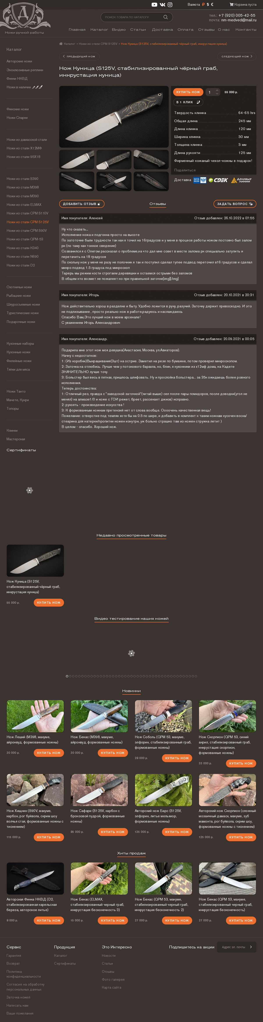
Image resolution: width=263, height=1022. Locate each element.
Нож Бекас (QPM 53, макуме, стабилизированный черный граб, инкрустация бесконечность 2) (161, 904)
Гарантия (14, 955)
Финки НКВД (17, 78)
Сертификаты (65, 963)
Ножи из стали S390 (22, 178)
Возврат (13, 963)
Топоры (13, 408)
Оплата (186, 29)
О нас (224, 29)
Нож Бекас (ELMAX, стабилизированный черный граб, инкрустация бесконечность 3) (97, 904)
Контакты (246, 29)
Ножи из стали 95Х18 (23, 156)
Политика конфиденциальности (24, 974)
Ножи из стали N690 (23, 256)
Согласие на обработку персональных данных (25, 986)
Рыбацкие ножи (19, 295)
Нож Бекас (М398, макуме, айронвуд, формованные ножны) (96, 740)
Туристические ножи (23, 313)
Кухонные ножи (18, 352)
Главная (77, 29)
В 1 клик (188, 102)
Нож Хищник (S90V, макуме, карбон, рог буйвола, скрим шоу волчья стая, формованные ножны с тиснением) (35, 818)
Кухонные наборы (20, 343)
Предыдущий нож (79, 56)
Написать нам (17, 1005)
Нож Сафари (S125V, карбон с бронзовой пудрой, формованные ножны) (98, 816)
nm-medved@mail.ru (238, 19)
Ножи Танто (16, 391)
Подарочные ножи (21, 321)
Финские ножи (18, 109)
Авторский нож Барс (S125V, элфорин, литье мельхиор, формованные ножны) (158, 816)
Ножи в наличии (25, 87)
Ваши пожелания (20, 1013)
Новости (109, 955)
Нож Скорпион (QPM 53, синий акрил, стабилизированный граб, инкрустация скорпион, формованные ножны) (225, 745)
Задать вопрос (235, 204)
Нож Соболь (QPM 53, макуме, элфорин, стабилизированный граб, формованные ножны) (163, 742)
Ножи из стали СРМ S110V (27, 213)
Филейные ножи (19, 361)
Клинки (12, 430)
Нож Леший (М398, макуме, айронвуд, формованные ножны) (32, 740)
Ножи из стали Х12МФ (24, 148)
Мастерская (16, 439)
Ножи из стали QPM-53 (25, 239)
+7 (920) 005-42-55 (237, 15)
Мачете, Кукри (18, 400)
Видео (119, 29)
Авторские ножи (19, 61)
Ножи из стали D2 (21, 265)
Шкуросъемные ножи (23, 304)
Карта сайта (111, 987)
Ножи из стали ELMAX (24, 204)
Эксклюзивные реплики (25, 70)
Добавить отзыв (82, 204)
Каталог (99, 29)
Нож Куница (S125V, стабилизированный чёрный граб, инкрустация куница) (33, 586)
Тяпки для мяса (18, 369)
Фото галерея (113, 979)
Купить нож (188, 92)
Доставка (162, 29)
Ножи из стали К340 (23, 248)
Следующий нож (237, 56)
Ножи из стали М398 (23, 187)
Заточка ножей (18, 997)
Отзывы (206, 29)
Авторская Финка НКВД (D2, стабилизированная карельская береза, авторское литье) (32, 904)
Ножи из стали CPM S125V (28, 222)
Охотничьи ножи (19, 287)
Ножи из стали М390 (23, 196)
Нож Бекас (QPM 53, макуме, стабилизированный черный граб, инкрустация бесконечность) (225, 904)
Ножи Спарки (17, 117)
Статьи (138, 29)
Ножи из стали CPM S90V (27, 230)
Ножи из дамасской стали (27, 139)
